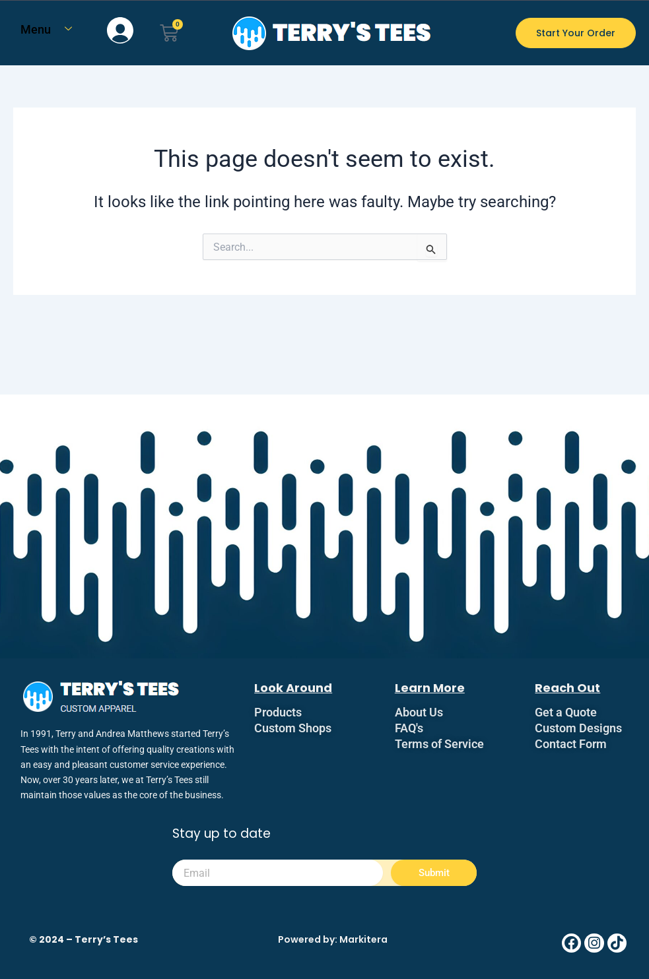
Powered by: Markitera (333, 939)
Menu (51, 29)
